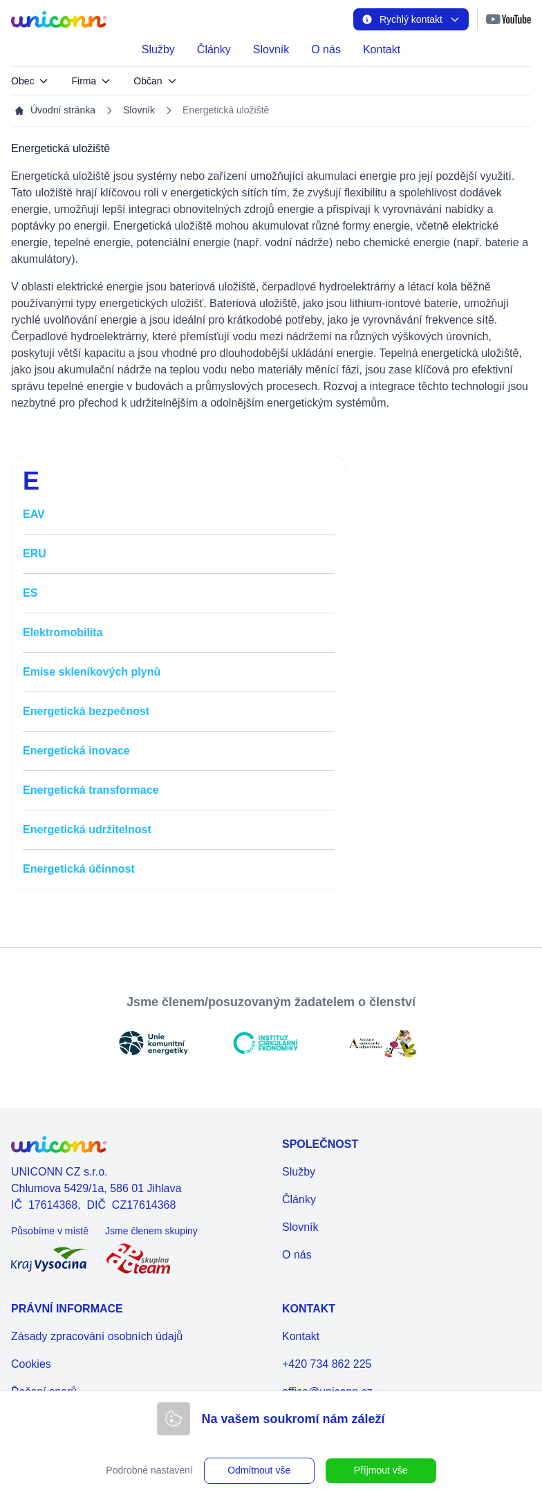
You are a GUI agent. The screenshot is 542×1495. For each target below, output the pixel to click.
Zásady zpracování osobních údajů (97, 1336)
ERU (34, 553)
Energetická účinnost (79, 869)
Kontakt (381, 49)
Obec (30, 80)
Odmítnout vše (258, 1470)
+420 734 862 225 (326, 1364)
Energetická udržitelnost (87, 829)
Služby (158, 49)
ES (30, 593)
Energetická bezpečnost (86, 711)
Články (214, 49)
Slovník (271, 49)
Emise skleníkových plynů (91, 672)
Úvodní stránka (54, 110)
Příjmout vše (381, 1470)
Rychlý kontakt (411, 19)
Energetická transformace (91, 790)
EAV (34, 514)
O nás (326, 49)
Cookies (31, 1364)
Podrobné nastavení (149, 1470)
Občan (155, 80)
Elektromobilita (63, 632)
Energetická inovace (76, 750)
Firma (91, 80)
